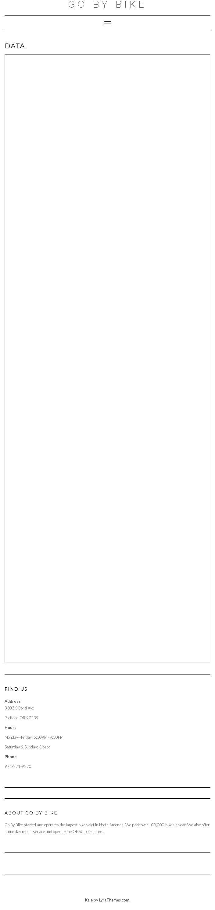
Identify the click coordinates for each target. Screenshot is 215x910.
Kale (89, 900)
